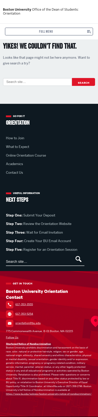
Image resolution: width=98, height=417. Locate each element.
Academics (14, 164)
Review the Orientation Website (38, 224)
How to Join (15, 138)
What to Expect (17, 147)
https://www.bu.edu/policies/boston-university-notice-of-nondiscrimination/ (48, 393)
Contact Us (14, 172)
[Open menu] (49, 31)
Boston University (84, 12)
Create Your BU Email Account (38, 241)
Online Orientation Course (26, 155)
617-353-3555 (24, 304)
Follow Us (12, 337)
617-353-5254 (24, 314)
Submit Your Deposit (30, 215)
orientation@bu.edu (28, 323)
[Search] (37, 82)
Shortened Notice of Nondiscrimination (28, 343)
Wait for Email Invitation (34, 232)
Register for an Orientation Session (41, 249)
